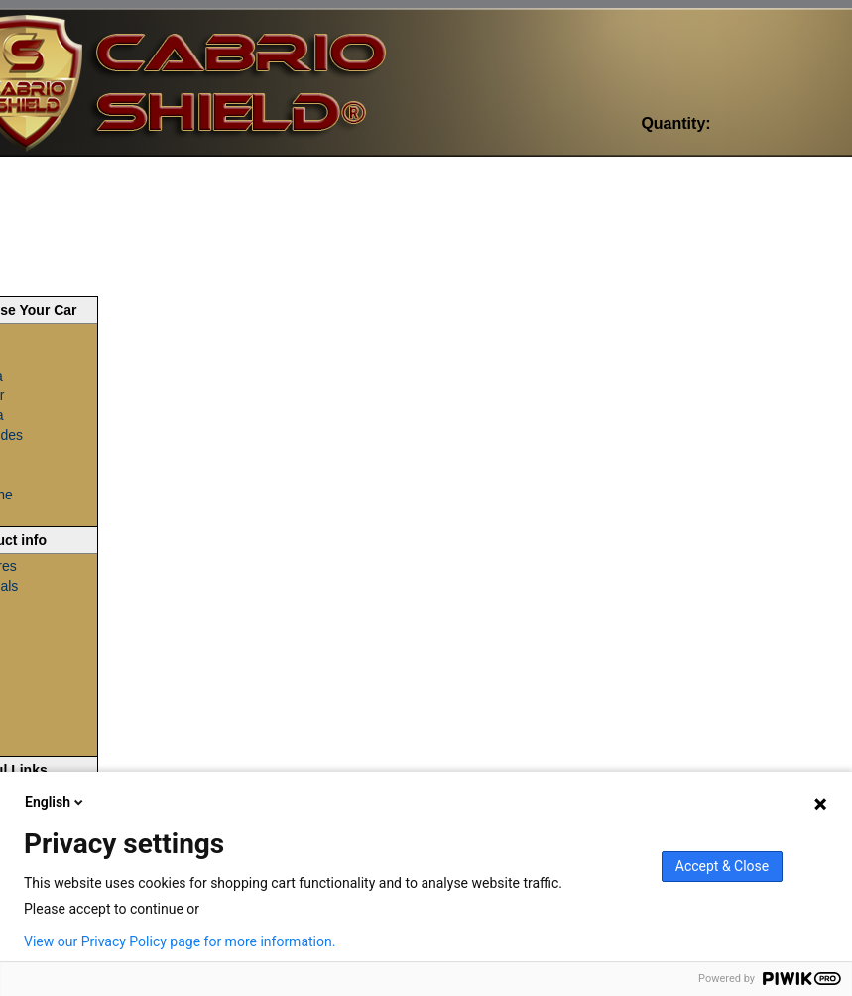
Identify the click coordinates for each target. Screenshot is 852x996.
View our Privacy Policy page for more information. (179, 941)
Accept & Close (722, 866)
